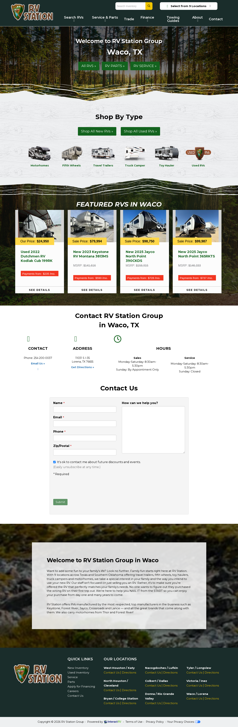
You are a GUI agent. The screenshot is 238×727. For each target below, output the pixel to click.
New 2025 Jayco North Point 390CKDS (140, 256)
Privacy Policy (155, 721)
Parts (71, 682)
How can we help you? (140, 403)
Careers (73, 691)
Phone (59, 432)
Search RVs (73, 18)
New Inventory (78, 668)
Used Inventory (78, 672)
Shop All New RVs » (97, 131)
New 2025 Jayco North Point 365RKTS (196, 254)
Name (59, 403)
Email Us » (38, 363)
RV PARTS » (115, 66)
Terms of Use (133, 721)
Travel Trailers (103, 156)
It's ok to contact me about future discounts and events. (97, 462)
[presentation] (81, 488)
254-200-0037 (43, 358)
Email (58, 417)
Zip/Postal (62, 446)
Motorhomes (40, 156)
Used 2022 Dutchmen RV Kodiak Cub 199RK (36, 256)
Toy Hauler (167, 156)
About (197, 18)
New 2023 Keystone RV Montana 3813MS (91, 254)
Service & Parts (105, 18)
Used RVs (198, 156)
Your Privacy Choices (183, 721)
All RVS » (88, 66)
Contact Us (75, 695)
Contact (216, 19)
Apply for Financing (81, 686)
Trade (129, 19)
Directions (129, 672)
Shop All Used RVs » (140, 131)
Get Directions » (82, 367)
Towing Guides (173, 19)
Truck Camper (135, 156)
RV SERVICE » (145, 66)
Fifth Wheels (71, 156)
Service (73, 677)
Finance (147, 18)
